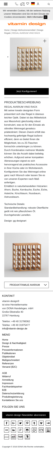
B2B (4, 390)
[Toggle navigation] (5, 4)
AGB (4, 373)
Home (7, 30)
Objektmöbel (8, 356)
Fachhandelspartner (12, 386)
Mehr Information (35, 17)
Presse (5, 346)
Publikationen (9, 353)
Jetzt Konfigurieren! (26, 91)
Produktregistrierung (12, 397)
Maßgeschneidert (11, 360)
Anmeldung (8, 380)
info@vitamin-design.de (14, 328)
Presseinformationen (12, 350)
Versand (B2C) (9, 367)
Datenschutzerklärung (13, 393)
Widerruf (6, 376)
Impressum (7, 383)
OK (45, 17)
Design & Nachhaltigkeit (14, 343)
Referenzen (8, 363)
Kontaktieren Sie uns (12, 400)
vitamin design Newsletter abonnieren (26, 415)
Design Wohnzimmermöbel (23, 30)
